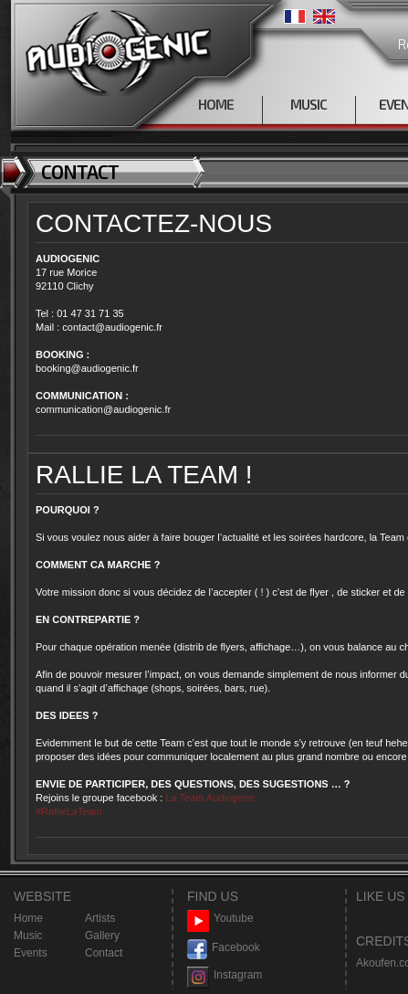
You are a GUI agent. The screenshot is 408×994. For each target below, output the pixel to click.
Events (30, 952)
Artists (100, 918)
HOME (216, 104)
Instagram (224, 975)
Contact (103, 952)
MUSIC (308, 104)
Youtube (220, 918)
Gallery (102, 935)
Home (28, 918)
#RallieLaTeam (69, 811)
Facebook (223, 948)
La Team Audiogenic (209, 797)
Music (28, 935)
